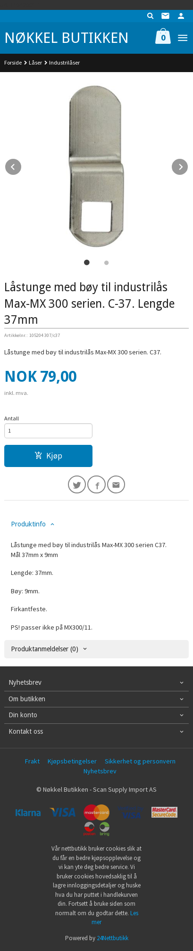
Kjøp (48, 456)
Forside (13, 62)
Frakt (32, 761)
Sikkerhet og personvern (140, 761)
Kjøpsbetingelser (72, 761)
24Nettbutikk (112, 938)
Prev (21, 165)
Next (188, 165)
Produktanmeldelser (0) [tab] (44, 649)
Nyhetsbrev (100, 771)
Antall (11, 418)
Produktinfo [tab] (28, 524)
